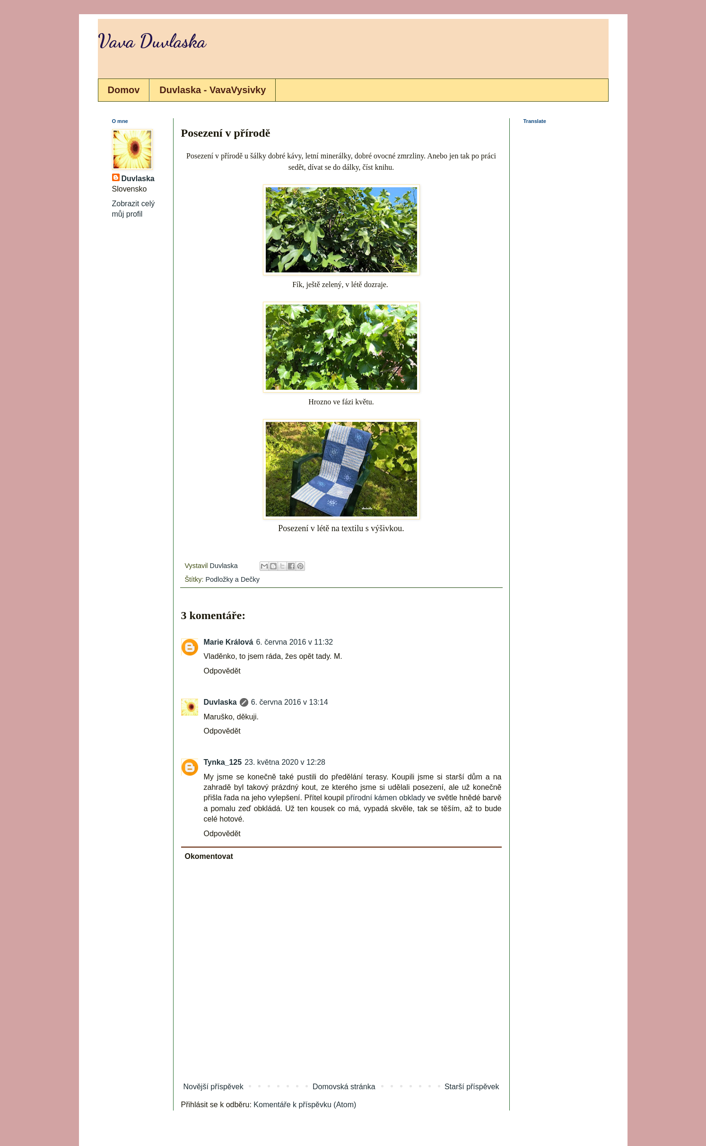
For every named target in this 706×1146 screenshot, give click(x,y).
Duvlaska (220, 702)
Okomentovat (209, 856)
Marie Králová (228, 642)
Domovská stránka (344, 1087)
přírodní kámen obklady (385, 798)
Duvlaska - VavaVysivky (212, 90)
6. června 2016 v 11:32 (294, 642)
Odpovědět (222, 671)
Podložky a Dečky (232, 579)
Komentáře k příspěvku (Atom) (304, 1105)
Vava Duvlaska (152, 40)
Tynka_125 (223, 762)
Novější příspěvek (213, 1087)
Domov (124, 90)
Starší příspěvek (472, 1087)
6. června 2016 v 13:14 (289, 702)
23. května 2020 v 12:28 (284, 762)
